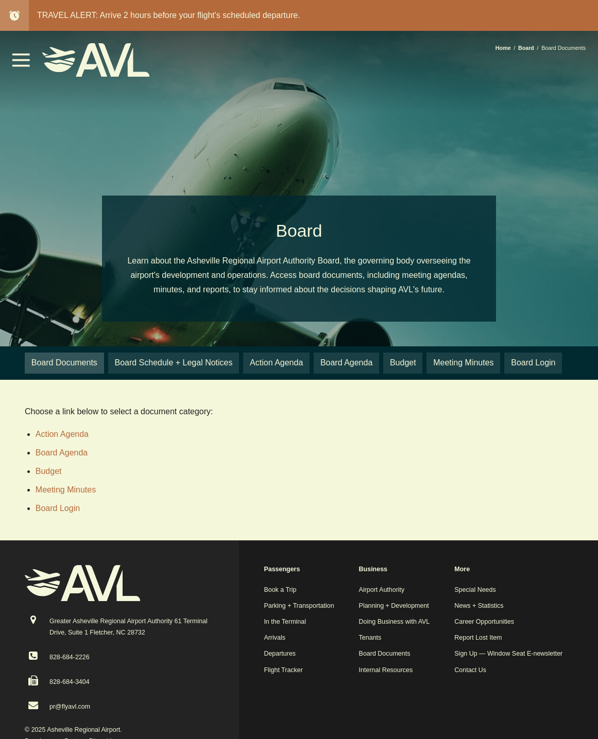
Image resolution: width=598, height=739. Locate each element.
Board (526, 48)
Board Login (58, 508)
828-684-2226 (69, 657)
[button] (21, 64)
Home (503, 48)
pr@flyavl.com (69, 706)
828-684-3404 (69, 681)
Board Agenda (62, 452)
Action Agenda (62, 434)
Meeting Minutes (66, 489)
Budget (49, 471)
